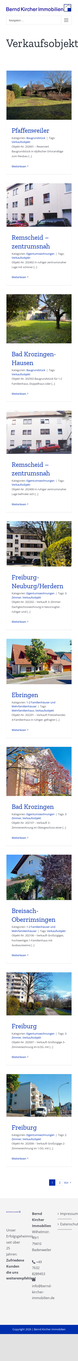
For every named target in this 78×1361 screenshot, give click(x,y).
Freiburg (24, 1026)
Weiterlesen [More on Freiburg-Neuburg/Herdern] (19, 622)
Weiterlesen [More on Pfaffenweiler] (19, 166)
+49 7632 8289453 (38, 1268)
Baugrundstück (35, 138)
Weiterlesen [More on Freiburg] (19, 1057)
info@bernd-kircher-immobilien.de (43, 1292)
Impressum (65, 1213)
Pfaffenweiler (30, 130)
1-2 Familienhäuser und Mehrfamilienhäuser (33, 704)
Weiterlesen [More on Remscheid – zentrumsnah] (19, 277)
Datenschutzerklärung (65, 1224)
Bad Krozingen (33, 807)
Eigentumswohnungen (40, 254)
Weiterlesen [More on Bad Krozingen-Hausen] (19, 394)
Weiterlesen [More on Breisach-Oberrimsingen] (19, 955)
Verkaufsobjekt (21, 142)
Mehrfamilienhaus (23, 710)
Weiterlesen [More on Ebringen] (19, 730)
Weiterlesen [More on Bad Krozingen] (19, 838)
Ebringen (25, 695)
